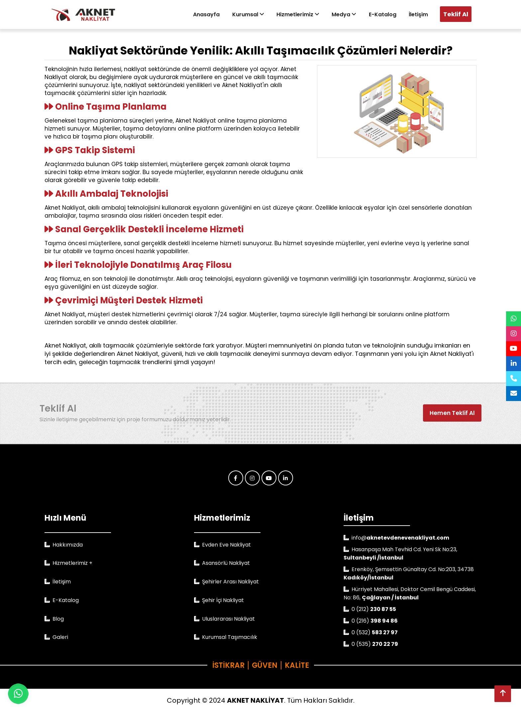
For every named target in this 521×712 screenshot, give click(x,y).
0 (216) (375, 621)
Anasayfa (212, 14)
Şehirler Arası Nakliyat (230, 581)
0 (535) (375, 644)
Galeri (60, 637)
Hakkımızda (67, 545)
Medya (347, 14)
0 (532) (375, 632)
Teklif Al (455, 14)
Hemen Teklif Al (452, 413)
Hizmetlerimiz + (72, 563)
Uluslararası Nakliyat (228, 619)
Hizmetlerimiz (301, 14)
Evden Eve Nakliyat (226, 545)
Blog (58, 619)
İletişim (419, 14)
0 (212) (374, 609)
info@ (400, 538)
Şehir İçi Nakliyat (223, 600)
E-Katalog (384, 14)
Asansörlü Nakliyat (226, 563)
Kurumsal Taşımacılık (229, 637)
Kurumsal (253, 14)
